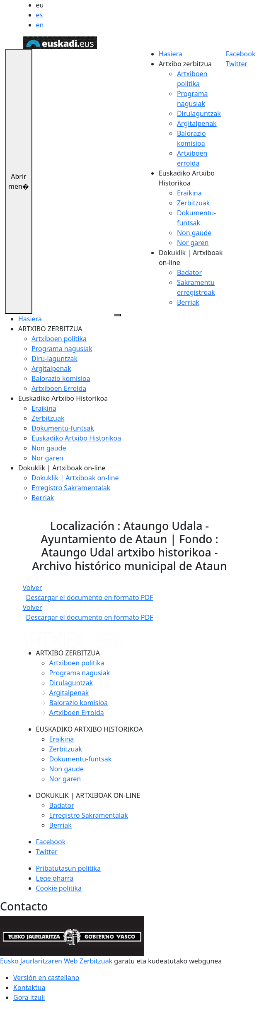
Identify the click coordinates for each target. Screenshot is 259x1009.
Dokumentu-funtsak (62, 428)
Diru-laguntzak (54, 358)
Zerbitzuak (193, 202)
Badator (189, 272)
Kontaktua (29, 987)
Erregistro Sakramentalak (70, 487)
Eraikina (189, 192)
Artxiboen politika (59, 338)
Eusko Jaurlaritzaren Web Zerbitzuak (56, 961)
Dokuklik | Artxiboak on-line (75, 477)
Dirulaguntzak (199, 113)
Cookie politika (59, 888)
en (40, 24)
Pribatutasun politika (68, 868)
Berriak (188, 302)
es (39, 14)
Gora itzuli (29, 997)
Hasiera (170, 53)
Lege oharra (55, 878)
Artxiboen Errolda (58, 388)
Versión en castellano (46, 977)
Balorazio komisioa (60, 378)
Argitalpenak (197, 123)
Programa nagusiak (61, 348)
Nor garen (193, 242)
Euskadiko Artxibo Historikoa (76, 438)
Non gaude (194, 232)
